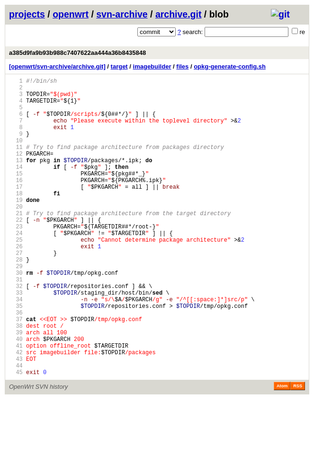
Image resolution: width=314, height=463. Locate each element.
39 (16, 388)
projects (27, 14)
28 (16, 299)
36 (16, 363)
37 (16, 371)
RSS (297, 449)
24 (16, 267)
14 (16, 187)
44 (16, 428)
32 (16, 331)
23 (16, 259)
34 (16, 347)
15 (16, 195)
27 (16, 291)
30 (16, 315)
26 (16, 283)
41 (16, 404)
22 (16, 251)
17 (16, 211)
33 (16, 339)
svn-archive (121, 14)
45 (16, 436)
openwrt (71, 14)
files (182, 66)
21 (16, 243)
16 (16, 203)
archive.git (178, 14)
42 (16, 412)
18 (16, 219)
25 (16, 275)
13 (16, 179)
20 (16, 235)
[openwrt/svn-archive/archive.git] (57, 66)
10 (16, 154)
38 (16, 380)
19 (16, 227)
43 (16, 420)
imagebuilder (152, 66)
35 (16, 355)
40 (16, 396)
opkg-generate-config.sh (230, 66)
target (119, 66)
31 (16, 323)
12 (16, 170)
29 (16, 307)
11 (16, 162)
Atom (282, 449)
